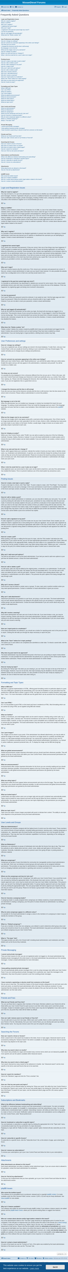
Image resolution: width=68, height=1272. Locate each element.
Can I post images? (6, 93)
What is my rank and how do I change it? (12, 53)
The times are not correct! (8, 44)
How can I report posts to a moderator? (12, 77)
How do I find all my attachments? (10, 170)
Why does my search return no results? (12, 145)
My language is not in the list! (9, 48)
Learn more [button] (34, 1268)
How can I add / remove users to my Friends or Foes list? (17, 137)
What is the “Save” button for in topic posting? (13, 78)
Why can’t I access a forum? (9, 71)
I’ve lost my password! (7, 31)
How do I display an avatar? (9, 51)
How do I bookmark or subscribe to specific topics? (15, 158)
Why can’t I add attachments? (9, 73)
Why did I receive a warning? (9, 75)
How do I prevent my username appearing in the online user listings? (20, 42)
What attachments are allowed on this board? (13, 168)
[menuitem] (12, 7)
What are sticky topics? (7, 98)
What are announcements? (8, 97)
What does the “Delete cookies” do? (11, 35)
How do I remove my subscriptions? (11, 162)
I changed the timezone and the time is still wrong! (15, 46)
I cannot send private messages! (10, 126)
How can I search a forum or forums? (11, 143)
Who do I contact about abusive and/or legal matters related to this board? (21, 179)
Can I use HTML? (6, 89)
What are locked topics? (7, 100)
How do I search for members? (9, 149)
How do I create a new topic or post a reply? (13, 61)
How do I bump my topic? (8, 82)
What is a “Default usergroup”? (9, 118)
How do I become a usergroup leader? (11, 115)
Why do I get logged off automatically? (11, 33)
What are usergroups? (7, 111)
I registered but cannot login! (9, 26)
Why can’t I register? (6, 24)
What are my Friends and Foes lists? (11, 136)
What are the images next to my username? (13, 49)
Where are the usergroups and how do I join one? (15, 113)
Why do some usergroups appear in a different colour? (16, 117)
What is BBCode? (6, 88)
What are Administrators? (8, 108)
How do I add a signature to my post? (11, 64)
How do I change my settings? (9, 41)
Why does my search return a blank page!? (13, 147)
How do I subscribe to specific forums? (11, 160)
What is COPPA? (6, 22)
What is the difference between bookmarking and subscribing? (18, 157)
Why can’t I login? (6, 28)
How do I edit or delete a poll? (9, 70)
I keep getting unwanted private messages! (13, 128)
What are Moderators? (7, 110)
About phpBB (5, 1198)
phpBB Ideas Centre (17, 1210)
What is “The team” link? (8, 120)
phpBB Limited (51, 1194)
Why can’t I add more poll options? (10, 68)
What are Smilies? (6, 91)
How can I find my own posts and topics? (12, 150)
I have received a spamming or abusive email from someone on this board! (21, 130)
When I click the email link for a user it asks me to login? (16, 55)
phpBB (60, 407)
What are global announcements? (10, 95)
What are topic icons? (7, 102)
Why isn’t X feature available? (9, 177)
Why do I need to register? (8, 21)
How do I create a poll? (7, 66)
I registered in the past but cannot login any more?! (15, 29)
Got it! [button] (55, 1267)
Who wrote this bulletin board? (9, 176)
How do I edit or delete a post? (9, 62)
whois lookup (62, 1222)
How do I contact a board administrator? (12, 181)
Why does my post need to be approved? (12, 80)
